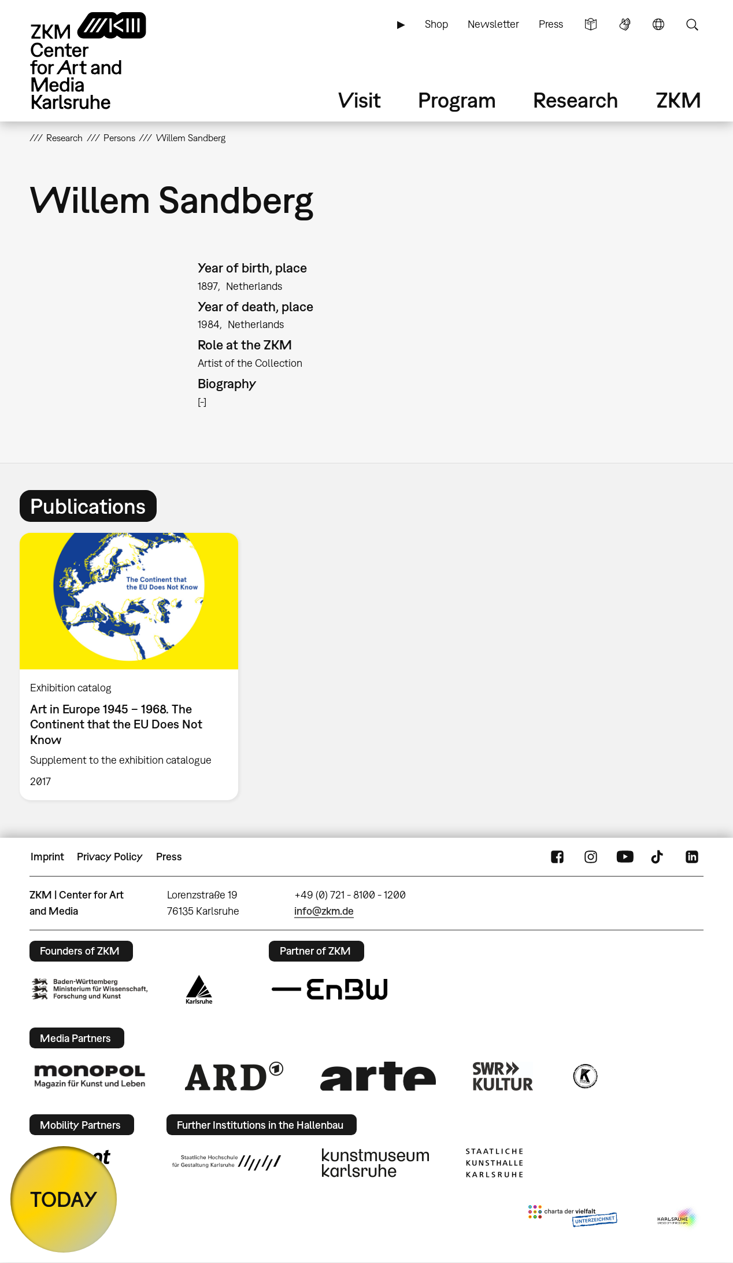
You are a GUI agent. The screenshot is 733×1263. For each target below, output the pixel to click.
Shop (436, 24)
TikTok (658, 857)
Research (576, 99)
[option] (134, 666)
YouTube (624, 857)
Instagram (590, 857)
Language (658, 24)
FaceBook (557, 857)
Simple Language (590, 24)
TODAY (64, 1199)
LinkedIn (692, 857)
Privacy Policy (110, 856)
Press (551, 24)
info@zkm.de (324, 911)
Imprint (47, 856)
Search (692, 24)
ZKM (678, 99)
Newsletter (493, 24)
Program (457, 99)
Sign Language (624, 24)
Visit (359, 99)
